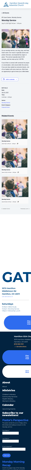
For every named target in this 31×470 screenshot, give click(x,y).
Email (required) (7, 446)
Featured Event (6, 107)
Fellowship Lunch (24, 208)
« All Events (5, 13)
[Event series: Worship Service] (17, 143)
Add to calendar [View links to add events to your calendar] (10, 79)
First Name (6, 430)
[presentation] (14, 129)
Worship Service (6, 102)
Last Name (6, 438)
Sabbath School (6, 208)
